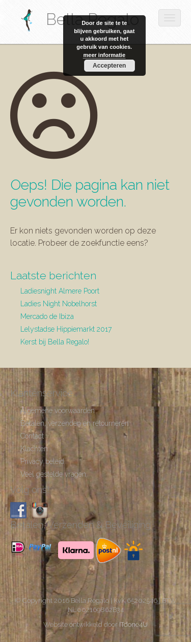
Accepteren (109, 65)
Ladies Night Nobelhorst (58, 304)
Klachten (34, 449)
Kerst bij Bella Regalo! (54, 342)
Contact (32, 436)
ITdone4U (133, 624)
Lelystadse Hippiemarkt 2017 (66, 329)
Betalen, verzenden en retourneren (74, 423)
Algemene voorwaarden (57, 410)
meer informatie (104, 55)
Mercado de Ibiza (47, 316)
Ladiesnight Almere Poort (59, 291)
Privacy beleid (42, 461)
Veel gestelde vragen (53, 474)
